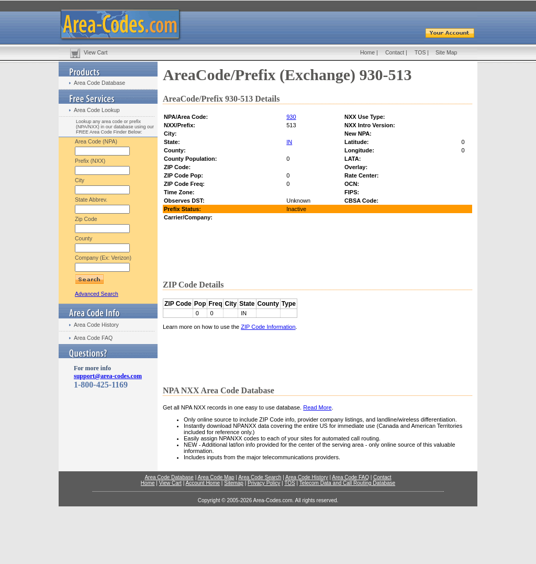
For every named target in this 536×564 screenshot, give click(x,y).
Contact (394, 52)
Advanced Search (96, 294)
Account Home (202, 483)
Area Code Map (215, 477)
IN (289, 142)
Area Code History (96, 325)
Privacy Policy (264, 483)
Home (367, 52)
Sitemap (233, 483)
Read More (317, 407)
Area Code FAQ (93, 338)
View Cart (95, 52)
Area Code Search (259, 477)
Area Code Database (99, 83)
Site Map (446, 52)
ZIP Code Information (268, 327)
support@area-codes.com (108, 376)
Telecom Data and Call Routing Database (347, 483)
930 (291, 117)
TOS (420, 52)
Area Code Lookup (97, 110)
